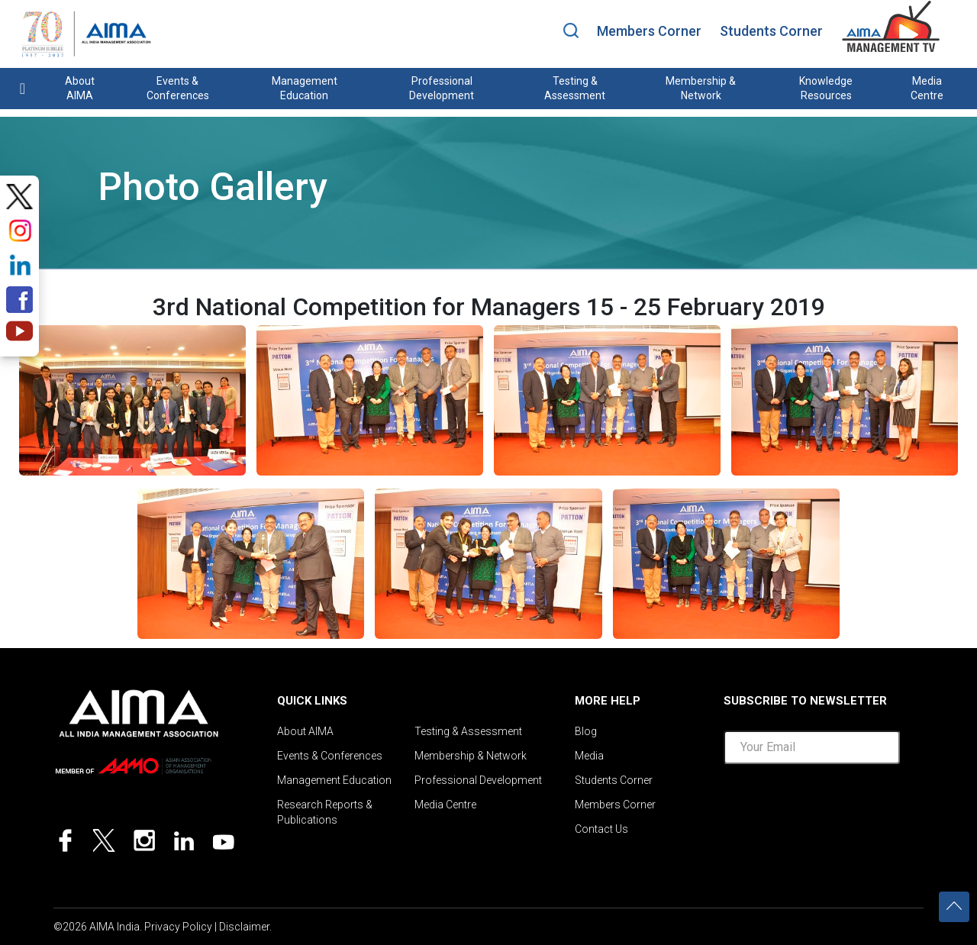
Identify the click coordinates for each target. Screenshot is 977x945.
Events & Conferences (178, 88)
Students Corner (771, 31)
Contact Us (601, 829)
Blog (586, 731)
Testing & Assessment (574, 88)
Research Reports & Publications (324, 812)
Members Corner (649, 31)
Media (589, 756)
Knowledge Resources (826, 88)
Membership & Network (701, 88)
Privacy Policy (178, 927)
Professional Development (441, 88)
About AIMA (80, 88)
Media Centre (927, 88)
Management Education (304, 88)
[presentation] (840, 809)
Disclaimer (244, 927)
